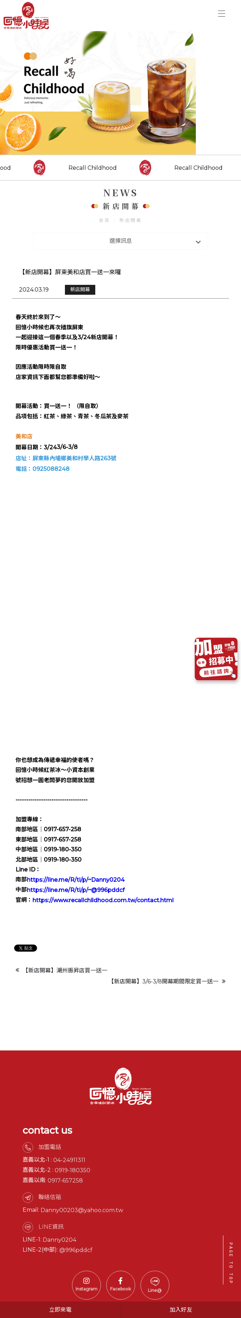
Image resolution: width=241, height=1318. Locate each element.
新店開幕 (131, 235)
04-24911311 (69, 1191)
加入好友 (181, 1309)
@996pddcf (75, 1281)
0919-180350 (72, 1202)
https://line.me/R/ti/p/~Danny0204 (76, 897)
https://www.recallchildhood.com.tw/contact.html (103, 918)
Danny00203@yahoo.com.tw (82, 1242)
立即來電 (60, 1309)
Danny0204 (59, 1271)
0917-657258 (65, 1212)
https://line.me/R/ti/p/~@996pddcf (76, 907)
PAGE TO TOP (231, 1263)
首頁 (104, 235)
